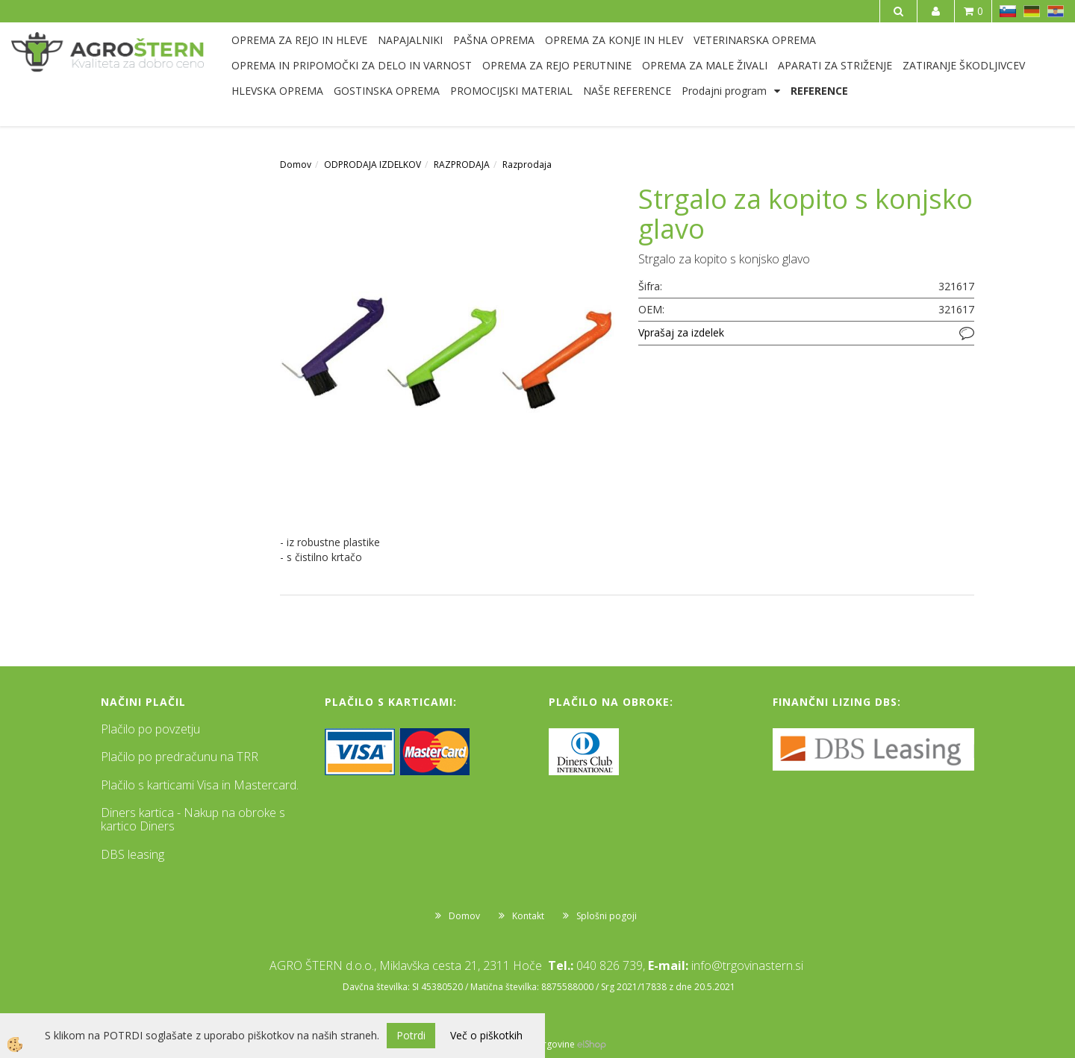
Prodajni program (724, 91)
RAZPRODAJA (462, 164)
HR (1055, 11)
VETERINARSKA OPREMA (755, 40)
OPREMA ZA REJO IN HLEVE (299, 40)
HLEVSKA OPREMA (277, 91)
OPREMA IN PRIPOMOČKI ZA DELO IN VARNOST (351, 65)
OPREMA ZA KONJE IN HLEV (614, 40)
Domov (295, 164)
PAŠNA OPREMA (494, 40)
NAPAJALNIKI (410, 40)
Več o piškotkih (486, 1035)
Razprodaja (527, 164)
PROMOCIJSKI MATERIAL (511, 91)
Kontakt (528, 916)
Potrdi (411, 1035)
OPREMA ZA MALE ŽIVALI (704, 65)
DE (1031, 11)
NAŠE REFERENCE (627, 91)
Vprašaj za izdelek (681, 332)
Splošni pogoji (606, 916)
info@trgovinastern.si (747, 965)
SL (1008, 11)
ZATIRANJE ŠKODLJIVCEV (964, 65)
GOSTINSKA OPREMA (387, 91)
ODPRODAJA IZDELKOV (372, 164)
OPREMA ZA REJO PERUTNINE (557, 65)
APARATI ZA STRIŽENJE (835, 65)
